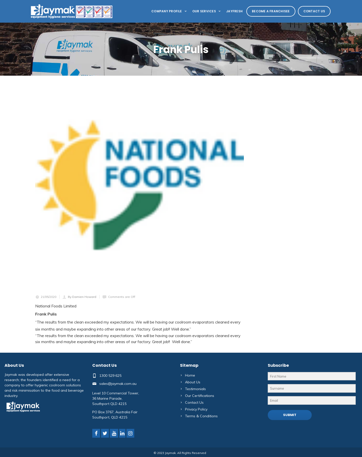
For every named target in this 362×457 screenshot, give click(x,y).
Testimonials (195, 389)
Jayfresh (234, 11)
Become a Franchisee (271, 11)
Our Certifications (199, 395)
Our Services (206, 11)
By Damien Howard (82, 297)
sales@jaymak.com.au (118, 383)
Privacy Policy (196, 409)
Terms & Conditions (201, 416)
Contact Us (314, 11)
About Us (192, 382)
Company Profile (169, 11)
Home (190, 375)
